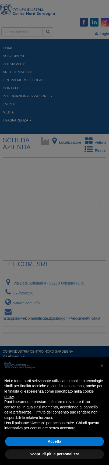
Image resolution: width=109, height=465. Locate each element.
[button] (102, 365)
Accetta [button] (54, 441)
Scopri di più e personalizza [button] (54, 454)
